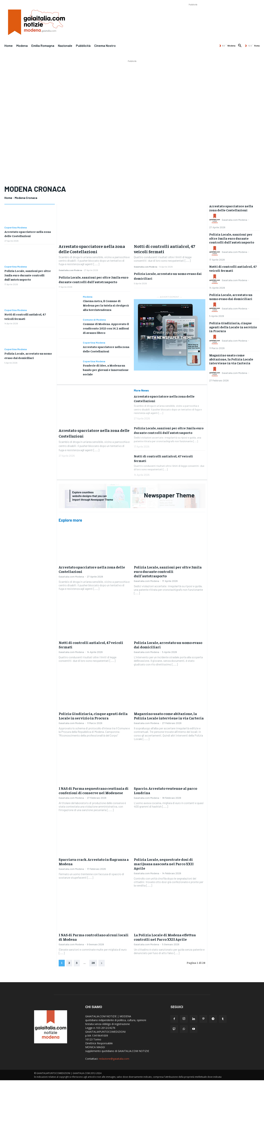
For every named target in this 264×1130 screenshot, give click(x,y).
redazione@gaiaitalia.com (114, 1056)
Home (8, 197)
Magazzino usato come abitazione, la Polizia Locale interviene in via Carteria (169, 712)
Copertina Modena (15, 227)
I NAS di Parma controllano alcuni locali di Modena (94, 934)
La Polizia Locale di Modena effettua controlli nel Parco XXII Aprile (165, 934)
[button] (239, 45)
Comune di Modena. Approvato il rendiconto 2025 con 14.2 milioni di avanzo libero (106, 327)
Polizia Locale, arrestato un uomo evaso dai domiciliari (168, 641)
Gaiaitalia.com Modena (70, 270)
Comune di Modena (94, 318)
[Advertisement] (193, 15)
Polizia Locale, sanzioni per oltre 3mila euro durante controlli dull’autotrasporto (27, 274)
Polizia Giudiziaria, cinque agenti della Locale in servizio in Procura (93, 712)
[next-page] (101, 960)
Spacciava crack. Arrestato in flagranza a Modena (94, 858)
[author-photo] (215, 219)
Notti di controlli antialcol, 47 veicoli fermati (164, 248)
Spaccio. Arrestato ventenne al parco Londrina (165, 787)
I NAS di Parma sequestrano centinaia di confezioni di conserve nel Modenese (94, 787)
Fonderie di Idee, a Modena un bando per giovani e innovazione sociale (106, 367)
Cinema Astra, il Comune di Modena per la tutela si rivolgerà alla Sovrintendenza (106, 305)
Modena (87, 296)
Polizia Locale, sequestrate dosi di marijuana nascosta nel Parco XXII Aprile (164, 861)
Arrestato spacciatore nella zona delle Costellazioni (92, 248)
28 (93, 960)
